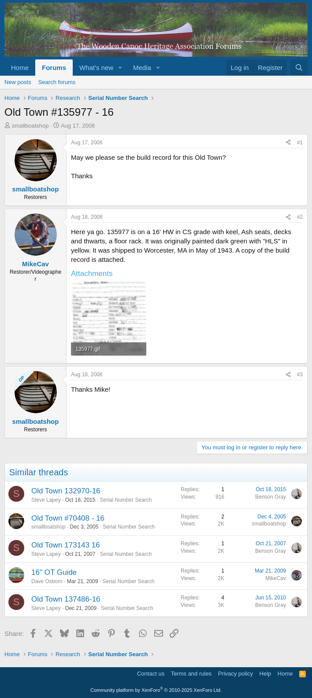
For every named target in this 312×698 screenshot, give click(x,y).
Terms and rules (191, 673)
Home (20, 67)
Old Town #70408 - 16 (67, 518)
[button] (120, 67)
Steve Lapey (46, 500)
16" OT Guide (54, 572)
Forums (54, 67)
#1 (300, 143)
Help (265, 673)
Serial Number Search (126, 500)
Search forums (57, 82)
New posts (17, 82)
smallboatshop (30, 125)
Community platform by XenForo (156, 690)
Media (142, 67)
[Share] (288, 143)
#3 (300, 374)
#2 (300, 217)
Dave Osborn (47, 581)
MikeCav (275, 578)
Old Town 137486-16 (65, 599)
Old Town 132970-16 (65, 491)
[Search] (299, 67)
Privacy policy (235, 673)
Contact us (150, 673)
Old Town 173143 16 (65, 545)
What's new (96, 67)
